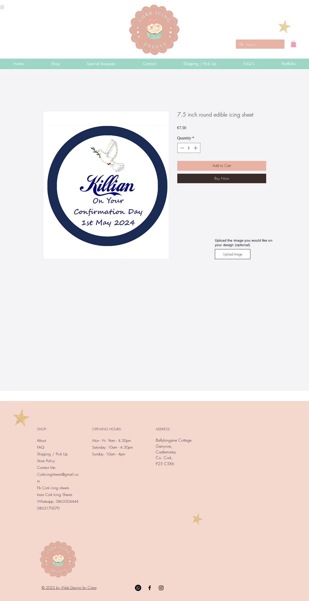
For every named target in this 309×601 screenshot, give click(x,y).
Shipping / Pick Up (53, 454)
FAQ (40, 447)
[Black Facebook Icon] (149, 588)
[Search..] (259, 44)
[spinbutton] (189, 148)
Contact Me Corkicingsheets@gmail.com (57, 474)
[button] (293, 44)
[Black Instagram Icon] (161, 588)
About (41, 440)
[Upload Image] (232, 254)
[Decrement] (181, 148)
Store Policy (46, 460)
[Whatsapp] (138, 588)
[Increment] (196, 148)
